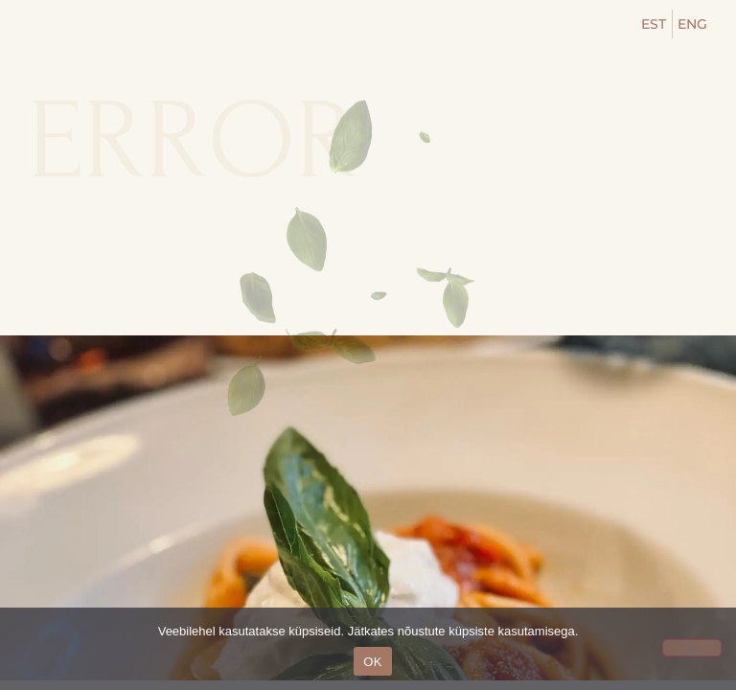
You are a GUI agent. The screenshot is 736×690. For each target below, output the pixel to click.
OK (372, 662)
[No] (692, 647)
